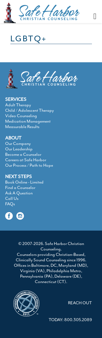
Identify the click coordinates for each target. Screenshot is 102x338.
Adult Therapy (18, 105)
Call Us (11, 198)
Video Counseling (21, 116)
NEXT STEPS (18, 176)
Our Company (18, 143)
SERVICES (15, 99)
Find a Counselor (20, 187)
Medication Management (28, 121)
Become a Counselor (23, 154)
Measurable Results (22, 126)
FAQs (10, 204)
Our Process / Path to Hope (29, 165)
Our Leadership (19, 149)
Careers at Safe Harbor (25, 160)
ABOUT (13, 138)
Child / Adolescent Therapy (29, 110)
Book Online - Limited (24, 182)
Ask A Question (19, 193)
